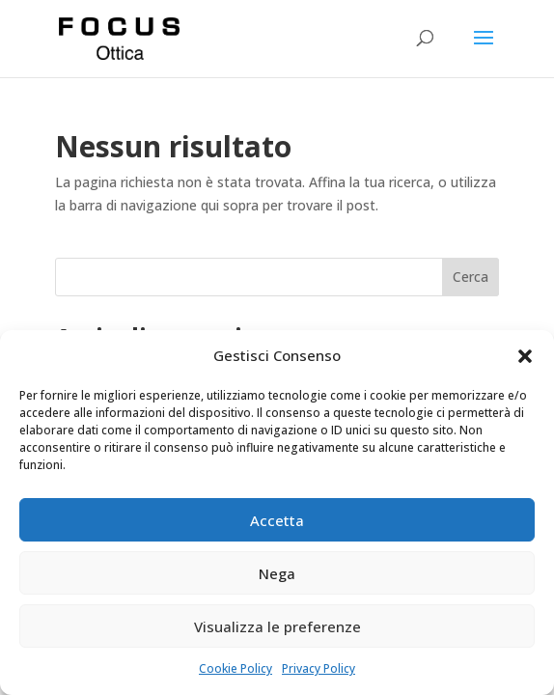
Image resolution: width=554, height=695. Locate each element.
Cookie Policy (235, 668)
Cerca (470, 276)
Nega (277, 573)
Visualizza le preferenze (277, 626)
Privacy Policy (318, 668)
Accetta (277, 520)
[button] (525, 356)
